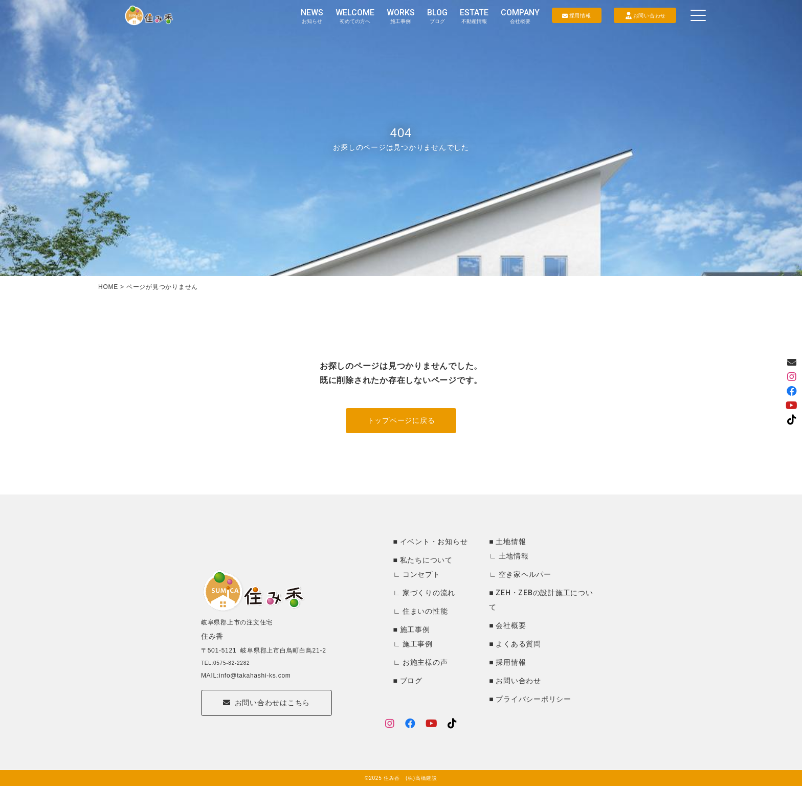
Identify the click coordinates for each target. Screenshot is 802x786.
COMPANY (520, 16)
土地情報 (511, 541)
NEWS (312, 16)
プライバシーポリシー (533, 699)
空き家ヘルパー (525, 574)
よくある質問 (518, 644)
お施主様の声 (425, 662)
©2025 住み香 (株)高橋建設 (401, 778)
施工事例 (415, 629)
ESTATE (474, 16)
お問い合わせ (518, 681)
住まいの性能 (425, 611)
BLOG (437, 16)
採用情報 (511, 662)
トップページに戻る (401, 420)
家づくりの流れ (429, 593)
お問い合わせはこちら (266, 716)
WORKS (401, 16)
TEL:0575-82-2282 (225, 674)
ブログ (411, 681)
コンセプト (421, 574)
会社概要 (511, 625)
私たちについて (426, 560)
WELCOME (355, 16)
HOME (108, 286)
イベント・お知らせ (434, 541)
